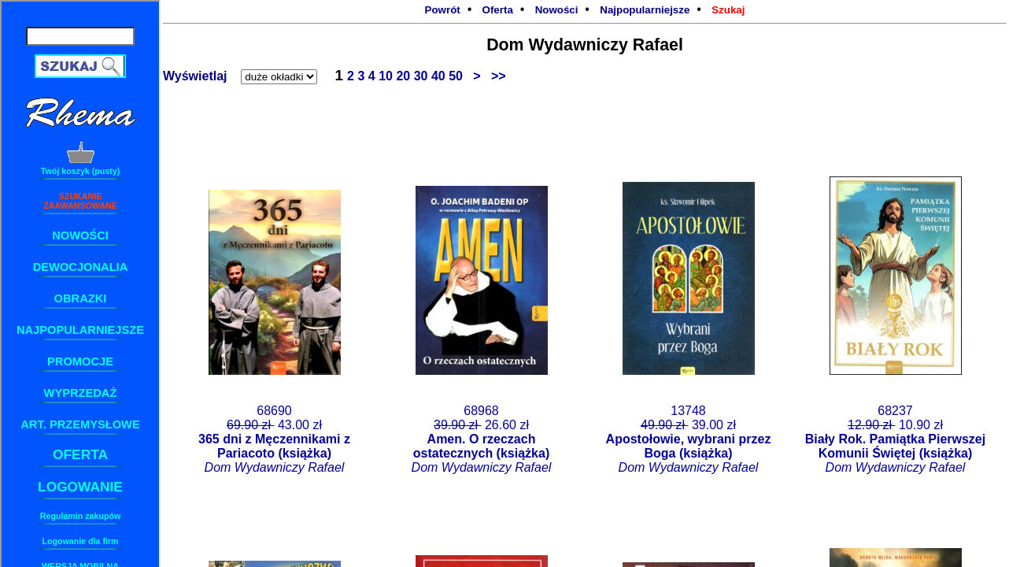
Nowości (556, 10)
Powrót (442, 10)
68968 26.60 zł (482, 439)
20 (404, 76)
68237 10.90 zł (895, 439)
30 (422, 76)
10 (387, 76)
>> (495, 76)
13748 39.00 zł (688, 439)
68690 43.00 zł (274, 439)
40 (440, 76)
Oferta (497, 10)
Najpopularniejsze (644, 10)
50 (457, 76)
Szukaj (728, 10)
